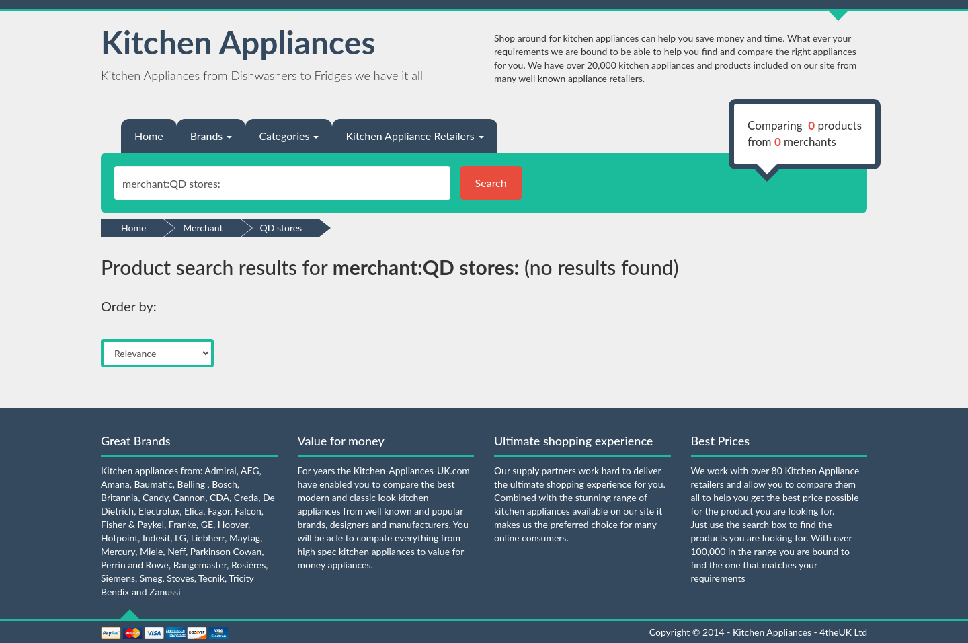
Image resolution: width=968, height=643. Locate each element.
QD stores (281, 227)
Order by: (129, 306)
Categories (289, 135)
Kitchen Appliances (238, 42)
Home (148, 135)
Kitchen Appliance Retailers (414, 135)
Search (491, 182)
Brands (211, 135)
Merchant (203, 227)
